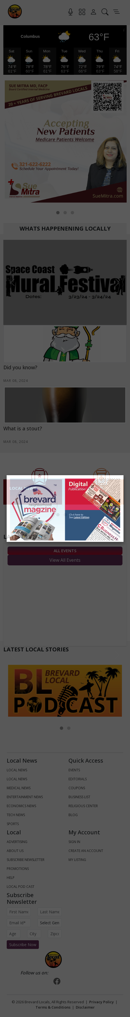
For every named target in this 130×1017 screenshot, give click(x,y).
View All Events (65, 560)
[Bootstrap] (53, 959)
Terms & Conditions (53, 1007)
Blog (73, 814)
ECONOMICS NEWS (21, 806)
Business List (79, 797)
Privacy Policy (101, 1001)
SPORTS (13, 823)
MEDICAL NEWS (18, 788)
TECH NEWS (16, 814)
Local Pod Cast (20, 886)
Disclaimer (85, 1007)
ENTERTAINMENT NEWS (25, 797)
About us (15, 850)
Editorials (77, 779)
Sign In (74, 841)
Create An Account (85, 850)
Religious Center (83, 806)
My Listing (77, 859)
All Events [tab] (65, 550)
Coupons (76, 788)
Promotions (18, 868)
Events (74, 770)
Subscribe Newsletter (25, 859)
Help (11, 877)
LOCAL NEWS (17, 770)
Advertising (17, 841)
